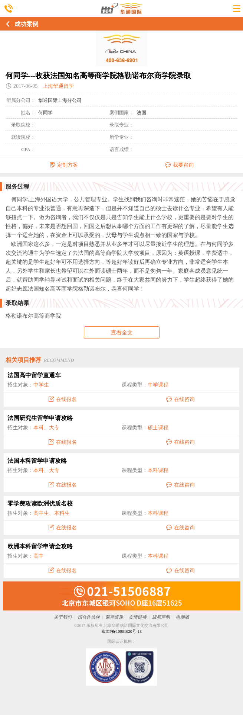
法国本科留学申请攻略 (37, 461)
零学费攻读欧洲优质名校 (40, 503)
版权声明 (161, 617)
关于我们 (63, 617)
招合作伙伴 (89, 617)
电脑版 (182, 617)
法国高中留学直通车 (34, 375)
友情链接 (138, 617)
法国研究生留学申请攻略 (40, 418)
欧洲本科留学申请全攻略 (40, 546)
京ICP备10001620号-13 (121, 631)
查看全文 (122, 333)
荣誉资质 (114, 617)
